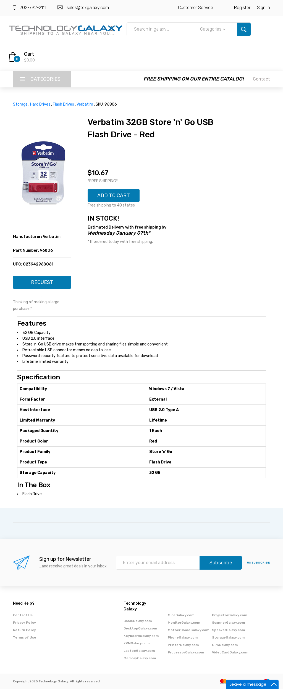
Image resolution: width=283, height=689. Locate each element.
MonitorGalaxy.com (184, 622)
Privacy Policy (24, 622)
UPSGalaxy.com (225, 645)
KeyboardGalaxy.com (141, 636)
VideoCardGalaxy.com (230, 652)
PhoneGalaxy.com (183, 637)
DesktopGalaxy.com (140, 628)
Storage (20, 104)
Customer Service (195, 7)
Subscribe (220, 563)
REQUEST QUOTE (42, 284)
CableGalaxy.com (138, 621)
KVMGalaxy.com (137, 643)
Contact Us (23, 615)
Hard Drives (40, 104)
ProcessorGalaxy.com (186, 652)
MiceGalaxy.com (181, 615)
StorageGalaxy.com (228, 637)
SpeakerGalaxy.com (228, 630)
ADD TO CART (113, 195)
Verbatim (85, 104)
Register (242, 7)
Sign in (263, 7)
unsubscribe (258, 562)
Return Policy (24, 630)
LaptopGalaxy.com (139, 651)
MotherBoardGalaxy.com (188, 630)
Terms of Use (24, 637)
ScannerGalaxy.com (228, 622)
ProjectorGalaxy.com (229, 615)
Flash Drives (63, 104)
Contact (261, 79)
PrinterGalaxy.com (183, 645)
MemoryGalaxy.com (140, 658)
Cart (29, 54)
